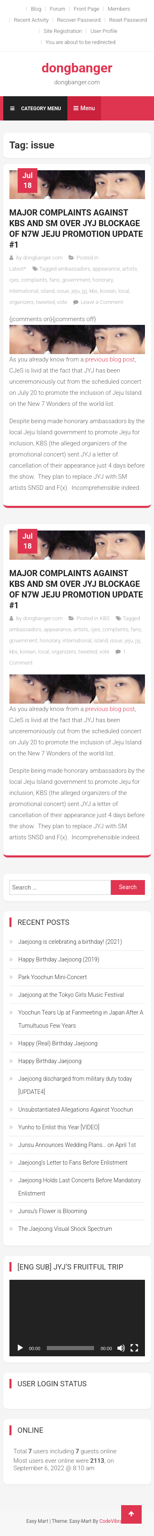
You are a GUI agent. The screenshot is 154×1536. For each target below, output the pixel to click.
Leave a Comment (101, 302)
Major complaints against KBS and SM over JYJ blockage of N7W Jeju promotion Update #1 (76, 229)
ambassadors (74, 269)
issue (63, 291)
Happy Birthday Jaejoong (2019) (58, 959)
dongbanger (77, 68)
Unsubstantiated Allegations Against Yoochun (75, 1109)
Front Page (86, 9)
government (76, 280)
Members (119, 9)
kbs (93, 291)
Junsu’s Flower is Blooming (52, 1211)
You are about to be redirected (81, 42)
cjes (14, 280)
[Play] (20, 1348)
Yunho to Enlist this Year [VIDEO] (58, 1127)
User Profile (103, 31)
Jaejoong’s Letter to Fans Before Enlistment (73, 1162)
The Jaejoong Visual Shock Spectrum (65, 1229)
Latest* (17, 269)
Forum (57, 9)
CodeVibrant (112, 1521)
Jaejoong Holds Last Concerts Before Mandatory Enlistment (79, 1187)
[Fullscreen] (134, 1348)
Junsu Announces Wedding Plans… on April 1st (77, 1145)
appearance (106, 269)
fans (54, 280)
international (24, 291)
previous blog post (109, 359)
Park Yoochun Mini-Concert (52, 977)
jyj (84, 291)
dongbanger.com (42, 258)
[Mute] (121, 1348)
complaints (34, 280)
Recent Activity (31, 20)
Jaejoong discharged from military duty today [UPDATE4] (75, 1085)
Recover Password (79, 20)
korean (108, 291)
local (123, 291)
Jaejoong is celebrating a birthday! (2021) (70, 941)
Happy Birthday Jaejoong (50, 1061)
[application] (77, 1318)
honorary (102, 280)
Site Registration (63, 31)
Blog (36, 9)
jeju (75, 291)
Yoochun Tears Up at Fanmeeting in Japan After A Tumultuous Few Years (81, 1019)
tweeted (45, 302)
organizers (21, 302)
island (48, 291)
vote (62, 302)
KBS (105, 618)
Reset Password (128, 20)
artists (129, 269)
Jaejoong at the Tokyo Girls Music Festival (71, 995)
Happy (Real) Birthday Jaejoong (58, 1043)
